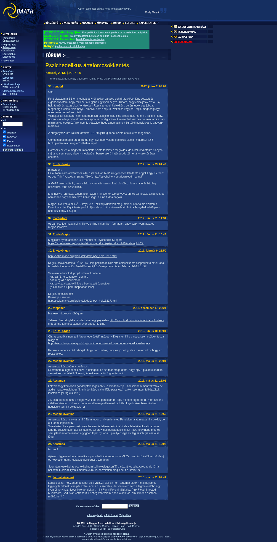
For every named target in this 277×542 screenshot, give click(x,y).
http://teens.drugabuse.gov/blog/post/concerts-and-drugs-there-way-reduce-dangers (99, 343)
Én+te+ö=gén (61, 164)
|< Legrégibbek (94, 515)
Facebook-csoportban (126, 536)
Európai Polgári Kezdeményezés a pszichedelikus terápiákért (115, 32)
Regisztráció (9, 44)
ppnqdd (58, 86)
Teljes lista (8, 60)
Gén (122, 529)
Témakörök (9, 38)
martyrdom (60, 218)
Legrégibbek (9, 54)
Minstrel (106, 526)
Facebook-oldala (120, 534)
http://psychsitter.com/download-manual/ (118, 176)
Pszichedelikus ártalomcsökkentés (87, 65)
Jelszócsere (9, 47)
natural (6, 80)
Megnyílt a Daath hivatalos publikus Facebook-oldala (99, 36)
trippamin (59, 308)
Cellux (103, 529)
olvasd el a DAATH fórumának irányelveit (117, 78)
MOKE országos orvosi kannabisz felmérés (82, 43)
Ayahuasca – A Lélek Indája (70, 46)
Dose (122, 526)
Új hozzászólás (11, 41)
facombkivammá (63, 361)
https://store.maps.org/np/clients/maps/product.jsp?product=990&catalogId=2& (96, 243)
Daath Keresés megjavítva (90, 39)
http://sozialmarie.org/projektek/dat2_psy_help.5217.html (82, 256)
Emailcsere (9, 50)
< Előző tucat (111, 515)
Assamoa (59, 380)
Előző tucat (9, 57)
